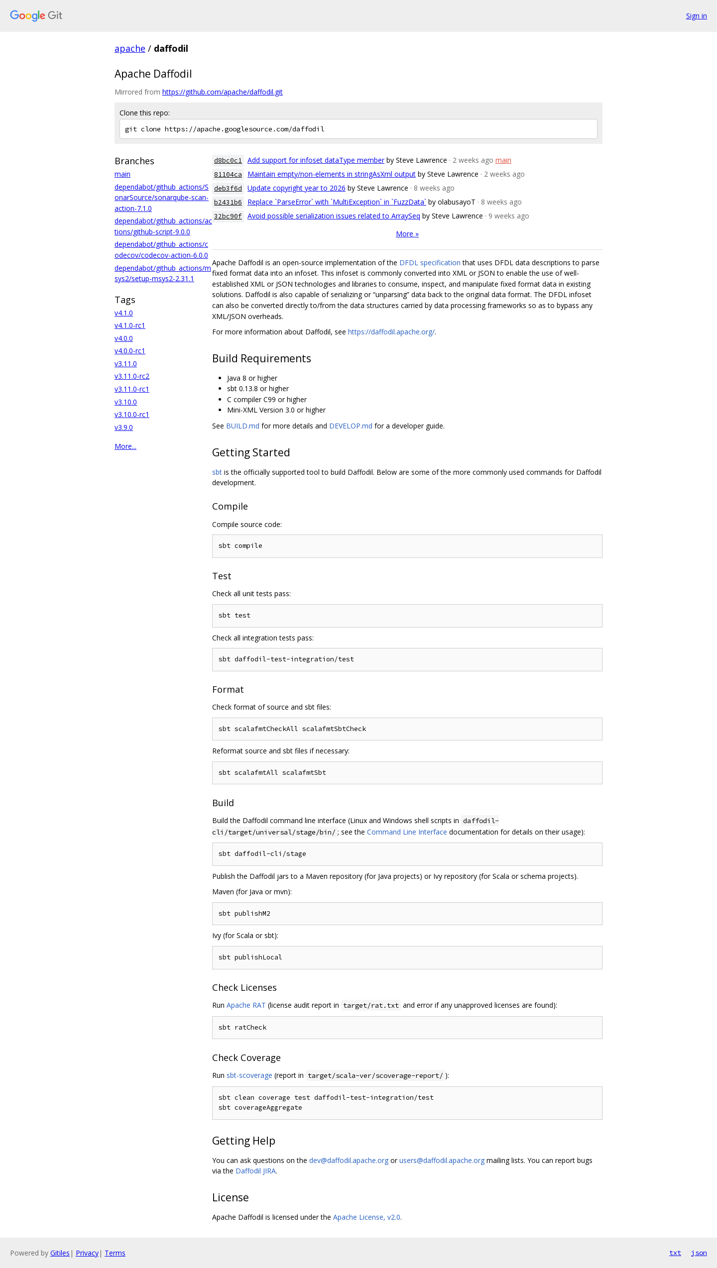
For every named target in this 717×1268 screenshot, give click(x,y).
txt (675, 1252)
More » (407, 233)
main (122, 174)
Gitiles (60, 1253)
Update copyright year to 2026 (296, 188)
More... (125, 446)
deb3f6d (228, 188)
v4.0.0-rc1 (130, 350)
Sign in (696, 15)
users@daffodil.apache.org (441, 1160)
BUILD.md (242, 425)
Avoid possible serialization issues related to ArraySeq (333, 215)
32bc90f (228, 216)
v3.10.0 (126, 402)
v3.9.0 (124, 427)
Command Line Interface (407, 832)
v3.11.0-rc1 (132, 389)
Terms (115, 1253)
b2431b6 (228, 202)
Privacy (87, 1253)
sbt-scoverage (249, 1075)
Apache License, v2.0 (366, 1217)
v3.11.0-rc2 (132, 376)
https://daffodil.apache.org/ (391, 331)
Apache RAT (246, 1005)
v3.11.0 (126, 363)
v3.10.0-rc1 (132, 414)
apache (130, 48)
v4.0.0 (124, 338)
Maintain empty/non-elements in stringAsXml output (331, 174)
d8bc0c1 (228, 160)
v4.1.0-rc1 (130, 325)
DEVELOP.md (350, 425)
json (699, 1252)
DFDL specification (430, 262)
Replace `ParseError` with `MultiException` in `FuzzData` (336, 202)
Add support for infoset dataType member (315, 160)
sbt (217, 472)
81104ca (228, 174)
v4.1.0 (124, 312)
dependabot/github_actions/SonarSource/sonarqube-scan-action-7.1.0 (162, 197)
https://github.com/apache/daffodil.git (222, 92)
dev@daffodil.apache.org (348, 1160)
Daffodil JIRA (256, 1170)
